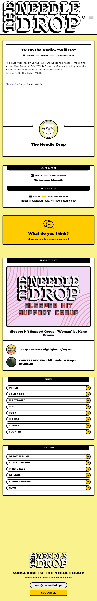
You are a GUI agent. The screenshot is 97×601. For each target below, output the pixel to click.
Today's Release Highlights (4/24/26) (45, 349)
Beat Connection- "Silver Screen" (48, 201)
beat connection (58, 196)
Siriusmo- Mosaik (48, 180)
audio (44, 55)
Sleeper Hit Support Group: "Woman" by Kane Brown (48, 333)
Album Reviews (57, 175)
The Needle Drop (65, 55)
